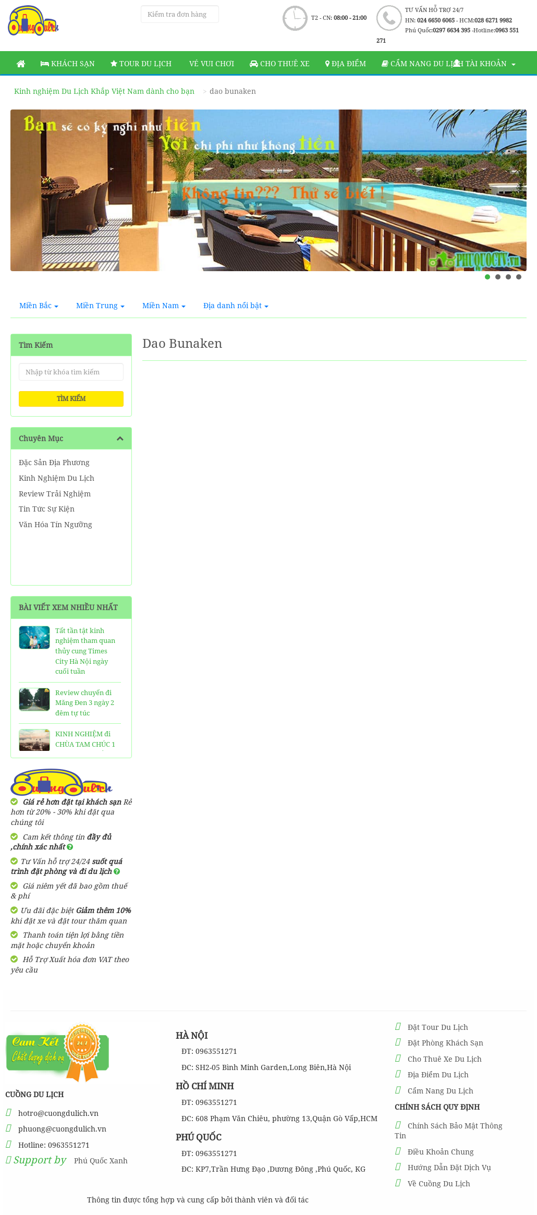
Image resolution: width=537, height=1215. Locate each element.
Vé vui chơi (210, 63)
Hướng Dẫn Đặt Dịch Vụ (449, 1167)
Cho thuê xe (280, 63)
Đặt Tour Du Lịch (438, 1027)
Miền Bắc (38, 305)
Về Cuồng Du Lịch (439, 1183)
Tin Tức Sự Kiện (47, 509)
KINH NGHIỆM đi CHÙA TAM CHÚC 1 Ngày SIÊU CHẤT (85, 744)
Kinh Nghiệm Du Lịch (56, 478)
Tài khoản (484, 63)
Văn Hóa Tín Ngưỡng (55, 524)
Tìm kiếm (71, 398)
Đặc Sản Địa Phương (54, 462)
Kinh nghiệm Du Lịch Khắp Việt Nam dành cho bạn (104, 91)
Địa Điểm (345, 63)
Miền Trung (100, 305)
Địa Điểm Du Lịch (438, 1074)
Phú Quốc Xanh (101, 1160)
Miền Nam (164, 305)
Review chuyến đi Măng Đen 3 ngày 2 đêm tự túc (84, 703)
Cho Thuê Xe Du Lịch (445, 1059)
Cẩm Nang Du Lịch (440, 1091)
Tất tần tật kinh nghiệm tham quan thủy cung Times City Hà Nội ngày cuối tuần (85, 651)
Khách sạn (68, 63)
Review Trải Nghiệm (55, 494)
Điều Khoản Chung (441, 1152)
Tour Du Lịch (141, 63)
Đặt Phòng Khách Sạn (445, 1043)
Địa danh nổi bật (235, 305)
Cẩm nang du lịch (422, 63)
